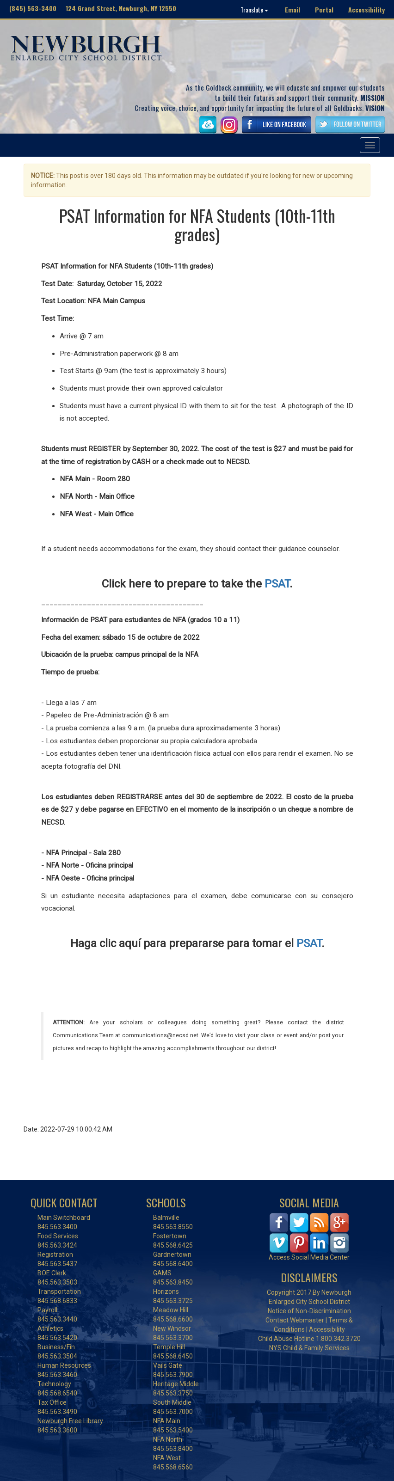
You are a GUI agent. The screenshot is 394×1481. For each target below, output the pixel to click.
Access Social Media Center (309, 1257)
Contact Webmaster (294, 1320)
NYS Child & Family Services (309, 1348)
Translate (254, 9)
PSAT (277, 583)
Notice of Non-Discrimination (309, 1311)
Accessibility (366, 9)
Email (292, 9)
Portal (324, 9)
